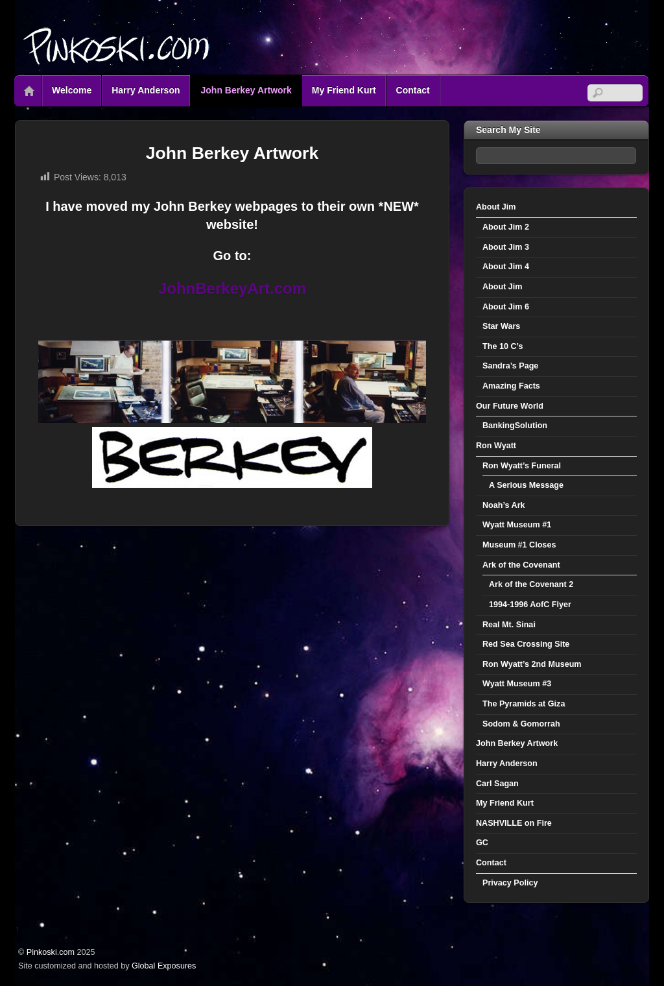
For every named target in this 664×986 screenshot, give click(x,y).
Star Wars (501, 326)
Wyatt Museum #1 (516, 524)
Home (29, 90)
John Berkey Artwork (246, 90)
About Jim (496, 206)
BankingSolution (514, 425)
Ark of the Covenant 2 (531, 584)
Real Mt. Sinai (509, 624)
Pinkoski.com (51, 952)
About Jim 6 (505, 306)
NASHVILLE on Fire (514, 823)
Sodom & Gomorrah (521, 723)
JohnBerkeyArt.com (232, 288)
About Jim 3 (505, 247)
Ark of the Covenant (521, 565)
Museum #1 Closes (519, 544)
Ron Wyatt (496, 445)
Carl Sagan (497, 783)
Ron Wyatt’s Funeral (521, 465)
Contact (413, 90)
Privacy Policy (510, 882)
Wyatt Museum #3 (516, 683)
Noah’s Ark (503, 505)
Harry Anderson (146, 90)
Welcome (71, 90)
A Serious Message (526, 485)
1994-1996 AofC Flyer (530, 604)
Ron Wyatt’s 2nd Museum (532, 664)
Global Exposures (164, 965)
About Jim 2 (505, 227)
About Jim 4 (505, 266)
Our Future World (509, 406)
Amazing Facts (511, 386)
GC (482, 842)
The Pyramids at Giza (523, 703)
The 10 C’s (502, 346)
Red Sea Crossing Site (525, 644)
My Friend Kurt (344, 90)
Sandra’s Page (510, 365)
